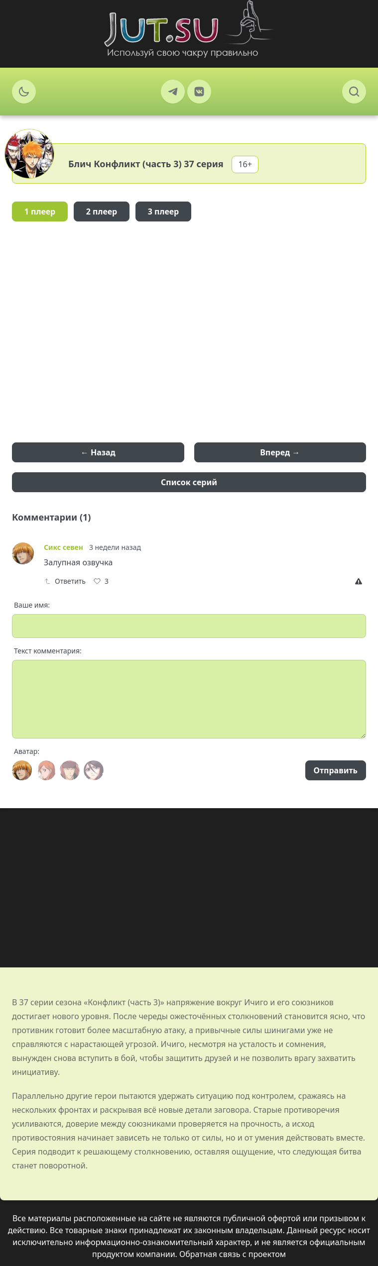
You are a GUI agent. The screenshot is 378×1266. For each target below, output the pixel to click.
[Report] (360, 581)
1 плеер (40, 211)
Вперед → (280, 452)
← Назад (98, 452)
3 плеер (163, 211)
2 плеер (102, 211)
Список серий (189, 482)
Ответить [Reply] (65, 581)
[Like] (101, 581)
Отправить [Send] (336, 770)
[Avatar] (22, 770)
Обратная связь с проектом (232, 1254)
